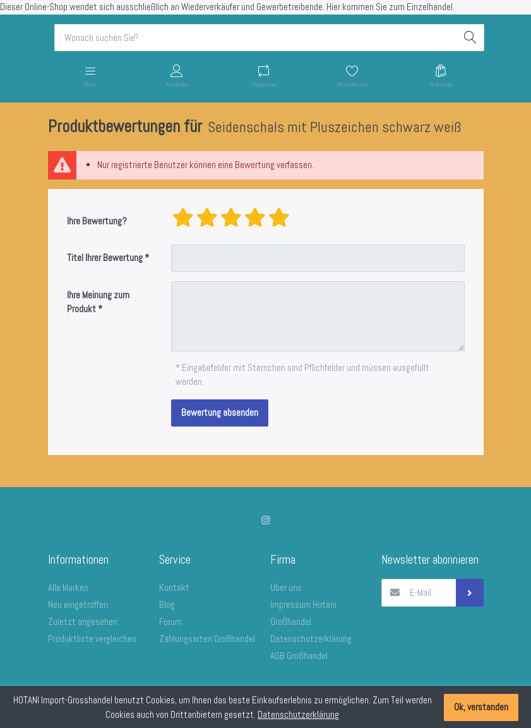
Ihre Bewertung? (97, 221)
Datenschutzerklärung (298, 714)
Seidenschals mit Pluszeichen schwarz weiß (334, 127)
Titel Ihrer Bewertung (105, 258)
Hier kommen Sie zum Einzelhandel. (390, 7)
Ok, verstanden (481, 707)
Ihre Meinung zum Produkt (98, 302)
